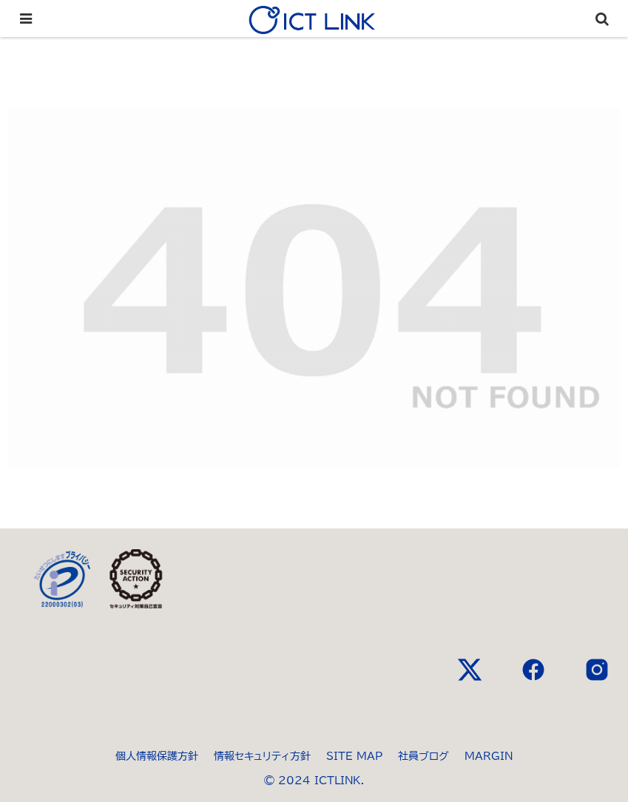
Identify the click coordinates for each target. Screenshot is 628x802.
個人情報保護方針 (156, 756)
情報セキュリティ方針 (262, 756)
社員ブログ (423, 756)
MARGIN (489, 756)
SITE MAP (354, 756)
